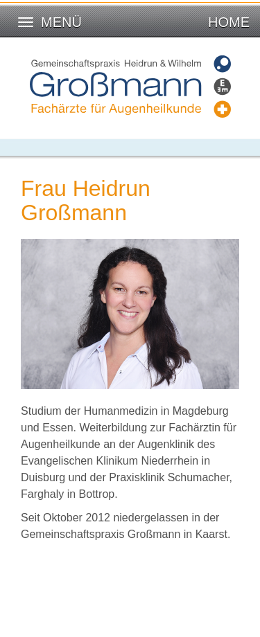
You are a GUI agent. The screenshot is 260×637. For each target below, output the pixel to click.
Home (229, 22)
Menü (61, 22)
